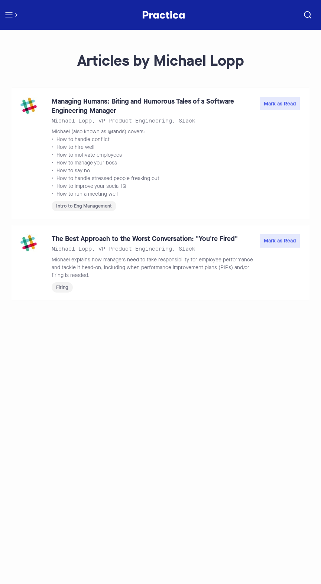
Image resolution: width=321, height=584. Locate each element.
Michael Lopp (72, 120)
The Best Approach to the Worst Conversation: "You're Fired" (145, 238)
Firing (62, 287)
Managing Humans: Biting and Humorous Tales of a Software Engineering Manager (143, 106)
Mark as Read (280, 103)
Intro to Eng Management (84, 206)
